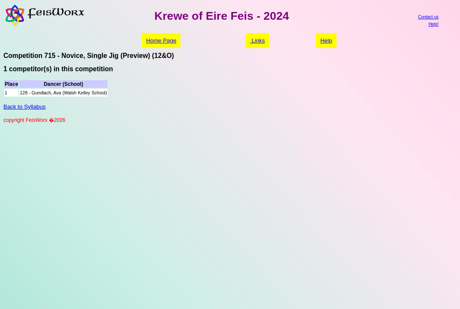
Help (326, 40)
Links (257, 40)
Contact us (428, 17)
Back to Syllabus (24, 106)
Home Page (161, 40)
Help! (434, 24)
